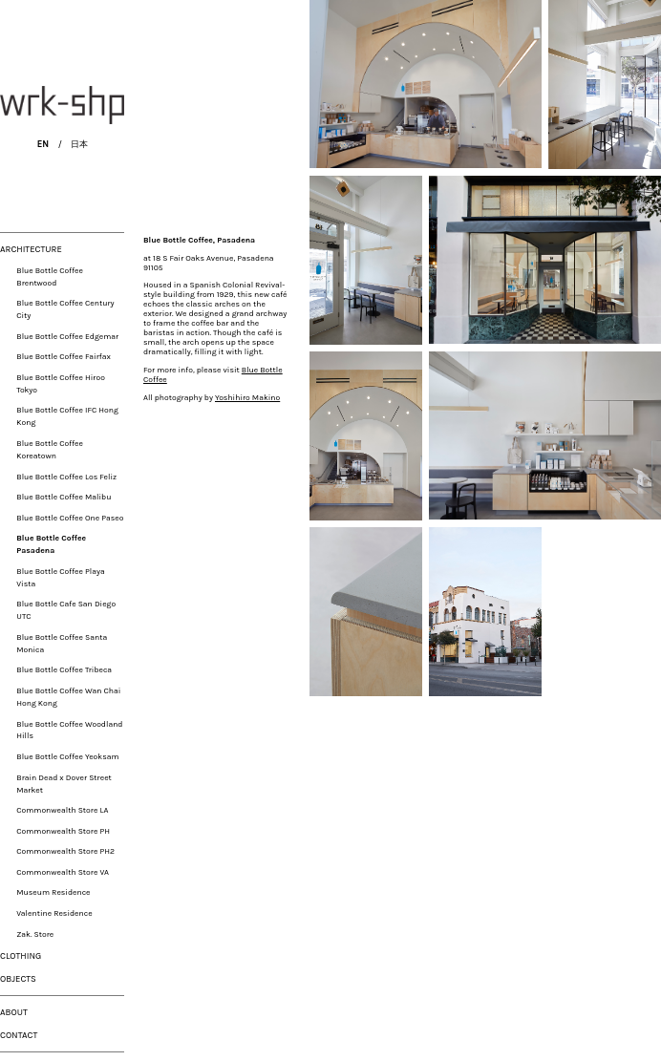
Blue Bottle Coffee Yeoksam (67, 756)
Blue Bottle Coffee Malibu (63, 496)
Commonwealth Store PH (63, 831)
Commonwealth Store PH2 (65, 851)
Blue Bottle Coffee (155, 923)
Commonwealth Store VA (62, 872)
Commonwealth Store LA (62, 810)
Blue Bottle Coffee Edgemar (67, 336)
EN (43, 143)
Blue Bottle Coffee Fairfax (63, 356)
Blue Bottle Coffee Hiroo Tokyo (60, 383)
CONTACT (18, 1034)
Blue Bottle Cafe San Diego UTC (66, 610)
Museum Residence (53, 892)
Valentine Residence (54, 913)
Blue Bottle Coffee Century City (65, 309)
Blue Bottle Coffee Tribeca (64, 669)
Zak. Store (34, 934)
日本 (79, 144)
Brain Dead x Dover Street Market (64, 784)
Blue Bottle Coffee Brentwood (49, 276)
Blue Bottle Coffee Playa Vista (60, 577)
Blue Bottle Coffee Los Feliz (66, 476)
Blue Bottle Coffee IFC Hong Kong (67, 416)
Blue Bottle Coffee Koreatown (49, 449)
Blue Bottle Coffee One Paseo (69, 517)
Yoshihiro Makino (161, 984)
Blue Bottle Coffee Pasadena (51, 544)
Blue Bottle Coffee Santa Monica (61, 643)
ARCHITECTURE (31, 249)
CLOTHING (20, 955)
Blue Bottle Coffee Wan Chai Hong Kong (68, 697)
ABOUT (14, 1012)
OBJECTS (18, 978)
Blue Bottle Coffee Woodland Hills (69, 730)
